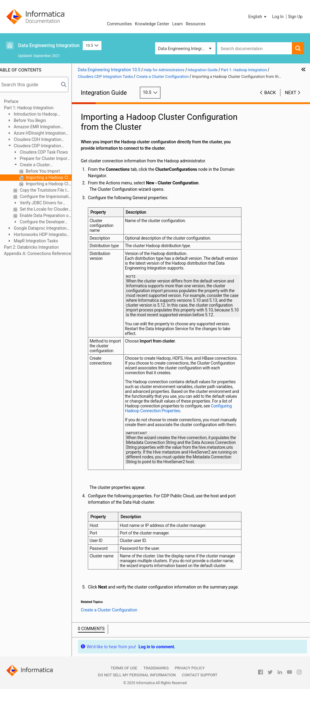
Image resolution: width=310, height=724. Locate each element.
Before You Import (48, 171)
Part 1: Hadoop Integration (34, 107)
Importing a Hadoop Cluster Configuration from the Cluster (54, 177)
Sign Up (295, 16)
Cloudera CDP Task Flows (49, 152)
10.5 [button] (92, 45)
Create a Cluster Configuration (37, 165)
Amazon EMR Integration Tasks (39, 127)
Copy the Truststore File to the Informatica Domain (51, 190)
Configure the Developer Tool (45, 222)
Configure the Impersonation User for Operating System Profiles (51, 196)
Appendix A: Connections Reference (43, 253)
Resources (196, 23)
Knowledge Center (152, 23)
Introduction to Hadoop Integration (38, 114)
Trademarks (156, 693)
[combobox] (254, 48)
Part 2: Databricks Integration (37, 247)
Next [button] (290, 92)
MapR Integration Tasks (41, 240)
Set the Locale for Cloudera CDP (51, 209)
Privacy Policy (190, 693)
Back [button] (270, 92)
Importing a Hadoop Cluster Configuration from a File (54, 183)
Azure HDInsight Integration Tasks (42, 133)
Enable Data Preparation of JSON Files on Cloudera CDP (51, 215)
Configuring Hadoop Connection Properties (195, 420)
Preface (17, 101)
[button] (258, 16)
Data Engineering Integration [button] (184, 48)
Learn (177, 23)
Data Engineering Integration (49, 45)
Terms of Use (123, 693)
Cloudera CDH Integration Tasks (40, 140)
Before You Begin (35, 120)
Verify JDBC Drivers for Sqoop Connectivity (44, 203)
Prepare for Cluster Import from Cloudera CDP (47, 159)
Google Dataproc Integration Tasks (43, 228)
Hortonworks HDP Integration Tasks (44, 235)
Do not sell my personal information (137, 700)
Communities (119, 23)
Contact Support (199, 700)
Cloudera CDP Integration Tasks (40, 146)
